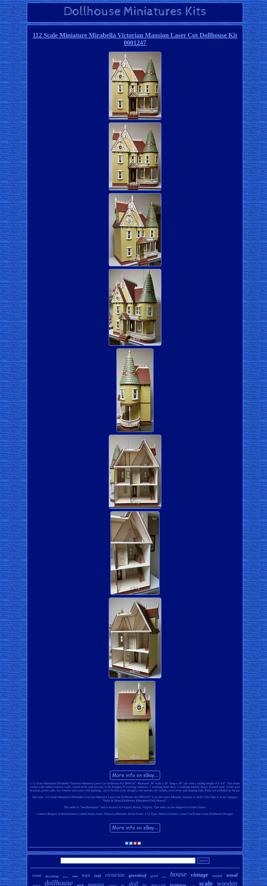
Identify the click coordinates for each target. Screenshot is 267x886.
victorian (114, 875)
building (51, 876)
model (217, 876)
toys (86, 875)
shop (164, 877)
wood (232, 875)
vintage (199, 874)
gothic (65, 877)
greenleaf (137, 875)
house (178, 874)
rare (75, 876)
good (154, 876)
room (36, 875)
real (97, 875)
